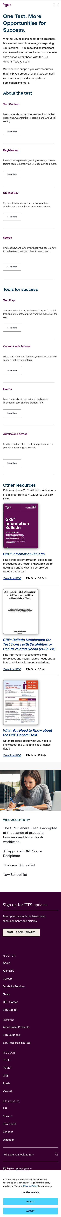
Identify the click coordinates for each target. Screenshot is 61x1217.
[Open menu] (56, 5)
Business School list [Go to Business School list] (19, 865)
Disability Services (14, 986)
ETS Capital (10, 1009)
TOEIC (7, 1067)
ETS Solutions (11, 1034)
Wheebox (8, 1139)
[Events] (12, 413)
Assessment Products (16, 1027)
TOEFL (7, 1060)
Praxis (6, 1083)
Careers (8, 978)
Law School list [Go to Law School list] (15, 875)
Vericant (8, 1132)
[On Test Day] (12, 217)
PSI (5, 1108)
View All (7, 1091)
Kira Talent (9, 1124)
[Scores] (12, 267)
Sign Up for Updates (21, 932)
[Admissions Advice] (12, 463)
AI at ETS (8, 970)
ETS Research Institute (16, 1042)
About (6, 963)
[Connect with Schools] (12, 370)
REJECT (30, 1201)
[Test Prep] (12, 328)
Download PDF (12, 578)
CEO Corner (10, 1002)
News (6, 994)
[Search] (56, 1154)
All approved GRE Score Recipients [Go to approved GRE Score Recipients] (22, 853)
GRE (5, 1075)
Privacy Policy (30, 1186)
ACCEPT (30, 1211)
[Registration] (12, 174)
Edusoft (8, 1116)
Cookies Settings (30, 1192)
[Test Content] (12, 131)
